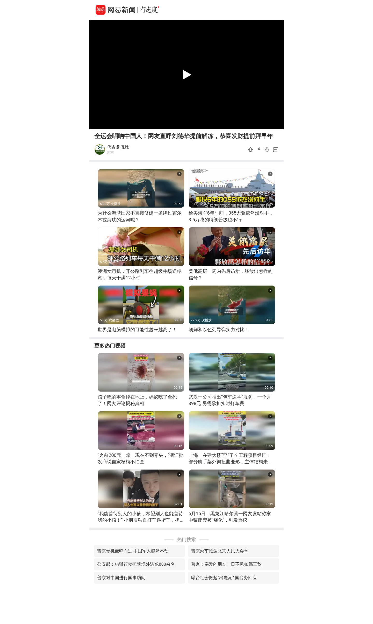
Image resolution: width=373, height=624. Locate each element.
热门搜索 (186, 539)
